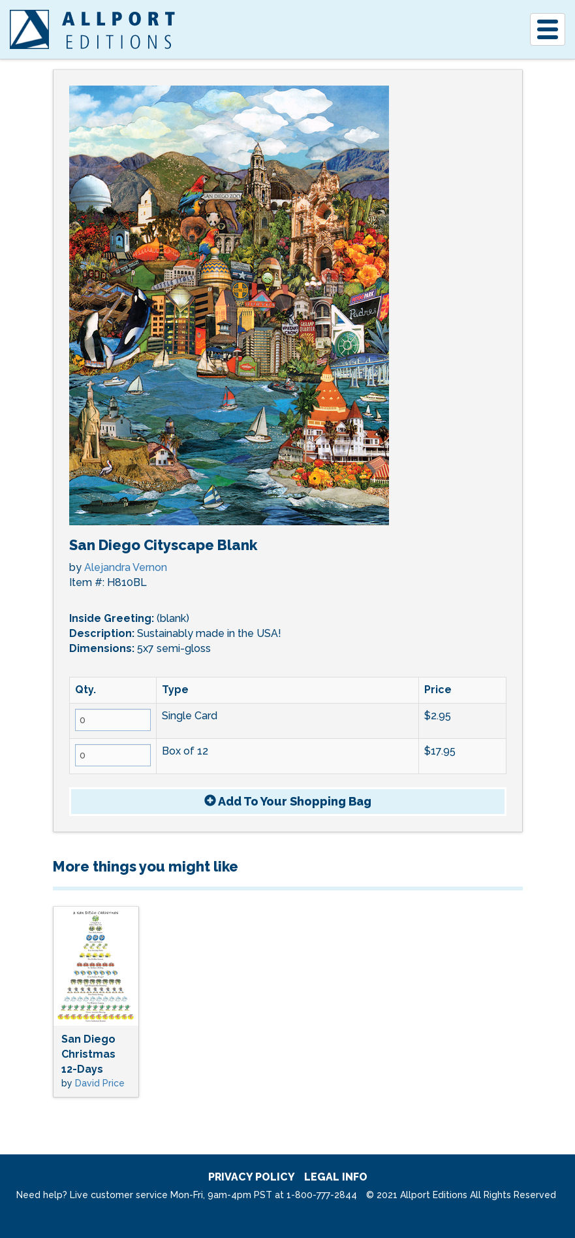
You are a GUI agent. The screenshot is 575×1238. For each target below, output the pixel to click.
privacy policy (251, 1177)
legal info (335, 1177)
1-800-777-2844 (322, 1195)
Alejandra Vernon (125, 567)
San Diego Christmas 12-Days (88, 1054)
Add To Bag (287, 801)
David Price (100, 1083)
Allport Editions (118, 29)
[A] (29, 29)
